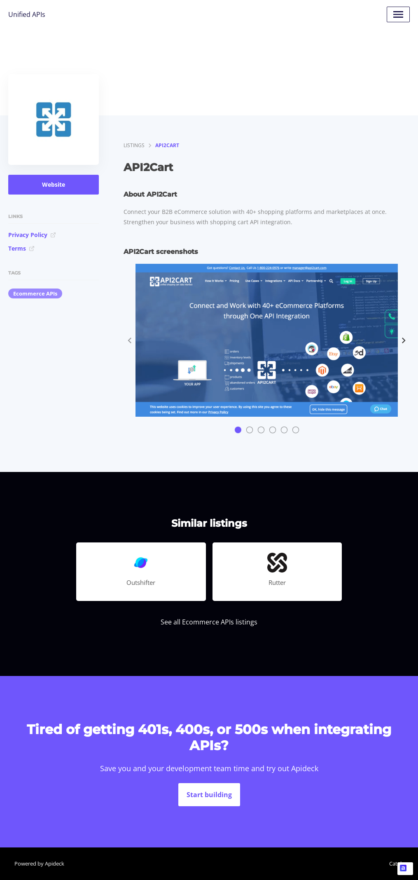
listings (134, 145)
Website (53, 184)
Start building (209, 794)
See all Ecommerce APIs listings (209, 622)
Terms (21, 248)
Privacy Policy (32, 235)
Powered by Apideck (39, 863)
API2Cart (167, 145)
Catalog (398, 863)
